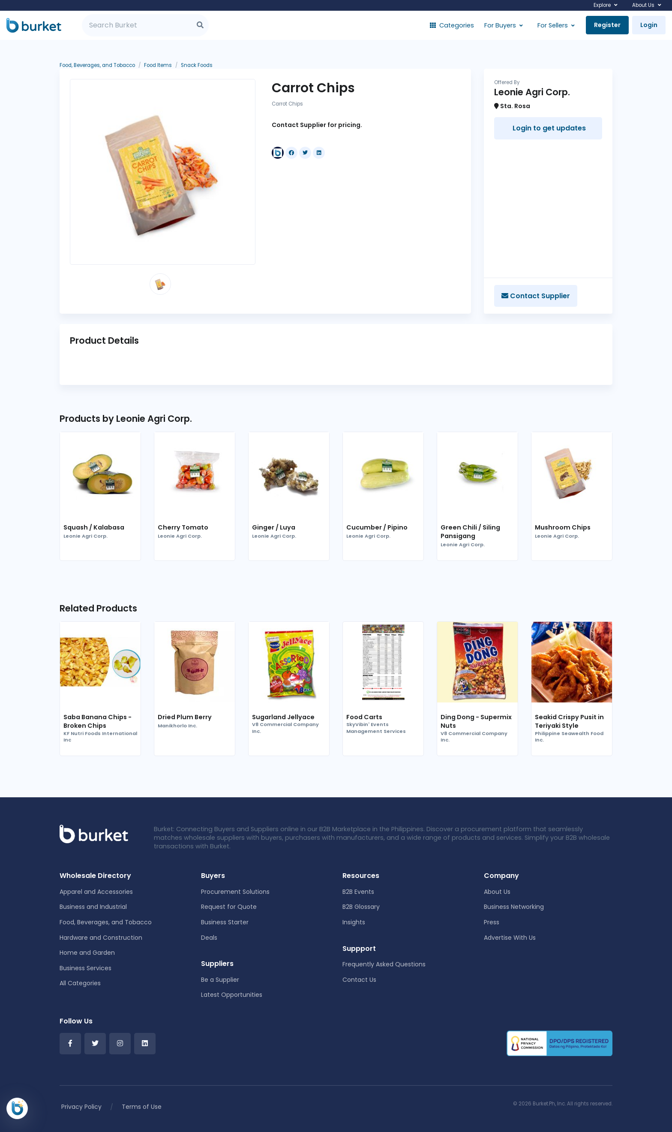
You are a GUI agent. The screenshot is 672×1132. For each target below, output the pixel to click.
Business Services (85, 968)
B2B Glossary (361, 906)
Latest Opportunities (231, 994)
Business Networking (514, 906)
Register (607, 25)
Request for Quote (229, 906)
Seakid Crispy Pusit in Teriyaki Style (569, 721)
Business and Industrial (93, 906)
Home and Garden (87, 952)
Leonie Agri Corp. (85, 536)
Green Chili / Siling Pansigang (470, 531)
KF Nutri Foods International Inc (100, 737)
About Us (643, 5)
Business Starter (225, 922)
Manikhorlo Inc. (177, 726)
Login (648, 25)
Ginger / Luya (273, 527)
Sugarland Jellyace (283, 717)
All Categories (80, 983)
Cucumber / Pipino (377, 527)
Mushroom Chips (563, 527)
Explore (602, 5)
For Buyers (500, 25)
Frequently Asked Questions (384, 964)
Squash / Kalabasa (93, 527)
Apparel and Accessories (96, 891)
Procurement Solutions (235, 891)
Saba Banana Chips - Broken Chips (97, 721)
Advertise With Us (510, 937)
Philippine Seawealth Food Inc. (569, 737)
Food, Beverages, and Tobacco (106, 922)
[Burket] (33, 25)
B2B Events (358, 891)
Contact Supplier (535, 296)
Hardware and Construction (101, 937)
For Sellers (552, 25)
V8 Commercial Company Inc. (285, 728)
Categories (452, 25)
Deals (209, 937)
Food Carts (364, 717)
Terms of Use (142, 1106)
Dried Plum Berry (185, 717)
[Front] (94, 833)
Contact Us (359, 979)
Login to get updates (548, 128)
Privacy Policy (81, 1106)
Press (491, 922)
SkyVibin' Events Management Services (376, 728)
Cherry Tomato (183, 527)
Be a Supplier (220, 979)
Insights (353, 922)
